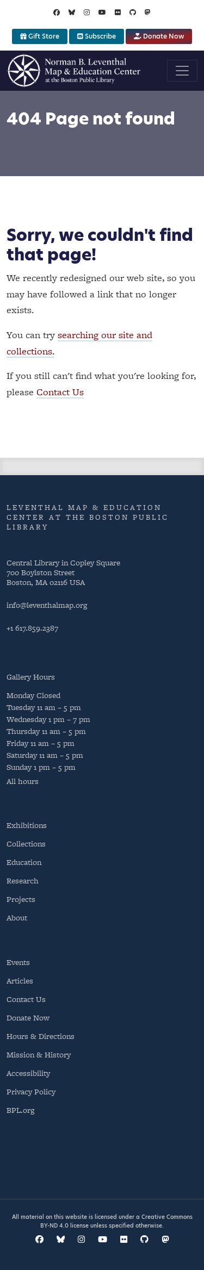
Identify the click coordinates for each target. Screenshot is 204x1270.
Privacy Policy (31, 1091)
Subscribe (96, 36)
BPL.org (20, 1110)
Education (24, 862)
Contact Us (60, 392)
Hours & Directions (41, 1036)
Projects (21, 899)
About (17, 917)
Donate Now (159, 36)
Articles (20, 980)
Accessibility (28, 1073)
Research (23, 880)
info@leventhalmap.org (47, 605)
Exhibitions (27, 825)
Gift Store (39, 36)
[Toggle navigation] (182, 71)
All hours (23, 781)
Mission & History (39, 1054)
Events (18, 962)
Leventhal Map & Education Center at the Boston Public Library (88, 517)
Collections (26, 843)
